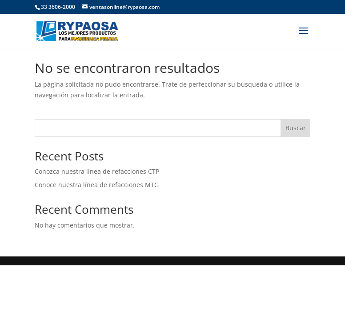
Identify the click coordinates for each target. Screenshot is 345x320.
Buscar (295, 128)
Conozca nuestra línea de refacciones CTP (97, 171)
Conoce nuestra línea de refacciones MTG (97, 184)
